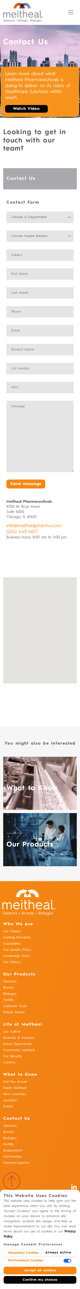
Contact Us (16, 1119)
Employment (12, 1150)
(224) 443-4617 (21, 532)
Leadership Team (16, 956)
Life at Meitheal (22, 1024)
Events (8, 1106)
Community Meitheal (19, 1050)
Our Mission (12, 931)
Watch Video (27, 109)
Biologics (9, 994)
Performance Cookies (25, 1260)
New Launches (14, 1094)
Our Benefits (12, 1056)
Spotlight (10, 1100)
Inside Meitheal (14, 1088)
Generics (9, 981)
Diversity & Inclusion (18, 1038)
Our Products (19, 974)
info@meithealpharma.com (33, 526)
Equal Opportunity (17, 1044)
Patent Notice (14, 1012)
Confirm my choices (40, 1280)
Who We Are (18, 924)
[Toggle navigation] (71, 12)
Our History (12, 962)
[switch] (67, 1261)
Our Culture (12, 1031)
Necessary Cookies (23, 1253)
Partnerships (12, 1156)
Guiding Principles (17, 937)
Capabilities (12, 943)
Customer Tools (14, 1006)
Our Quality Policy (17, 950)
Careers (9, 1062)
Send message (25, 484)
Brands (8, 987)
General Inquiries (16, 1163)
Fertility (8, 1000)
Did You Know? (15, 1082)
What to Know (20, 1075)
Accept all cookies (40, 1270)
